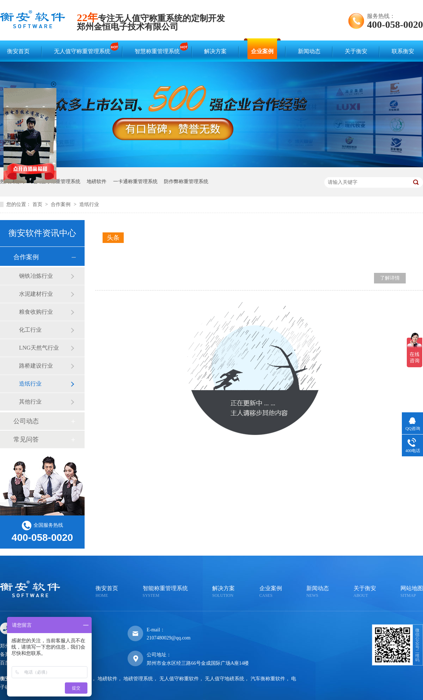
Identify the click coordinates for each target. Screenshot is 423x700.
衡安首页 (18, 51)
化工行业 (30, 330)
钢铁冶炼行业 (36, 276)
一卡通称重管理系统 (135, 181)
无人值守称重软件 (179, 678)
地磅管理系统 (138, 678)
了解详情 (390, 278)
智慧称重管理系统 (159, 48)
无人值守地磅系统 (224, 678)
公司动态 (26, 421)
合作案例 (61, 204)
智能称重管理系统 (165, 592)
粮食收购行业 (36, 312)
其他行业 (30, 402)
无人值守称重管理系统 (84, 48)
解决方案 (215, 51)
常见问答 (26, 439)
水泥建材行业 (36, 294)
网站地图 (411, 592)
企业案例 (262, 51)
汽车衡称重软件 (268, 678)
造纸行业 (89, 204)
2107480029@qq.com (169, 637)
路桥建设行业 (36, 366)
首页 (38, 204)
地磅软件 (96, 181)
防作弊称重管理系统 (186, 181)
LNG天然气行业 (39, 348)
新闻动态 (309, 51)
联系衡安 (403, 51)
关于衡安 (356, 51)
